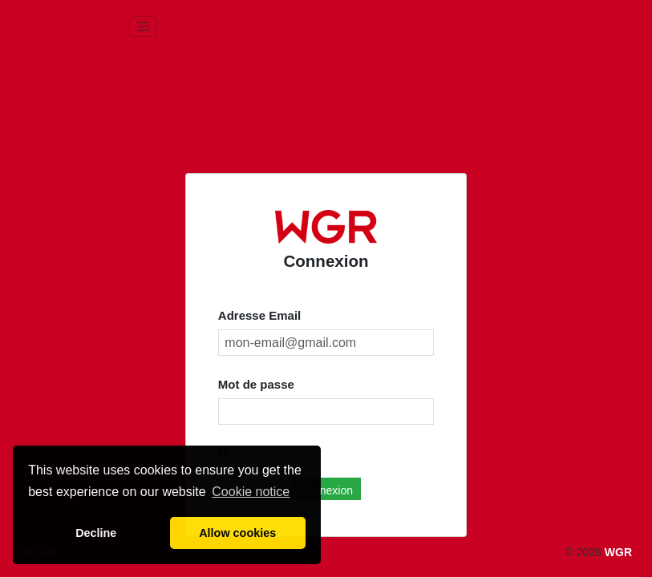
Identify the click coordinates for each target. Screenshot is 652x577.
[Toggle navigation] (143, 26)
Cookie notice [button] (251, 491)
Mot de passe (256, 384)
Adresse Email (259, 315)
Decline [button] (95, 533)
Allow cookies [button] (237, 533)
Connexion (326, 490)
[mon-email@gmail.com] (326, 343)
